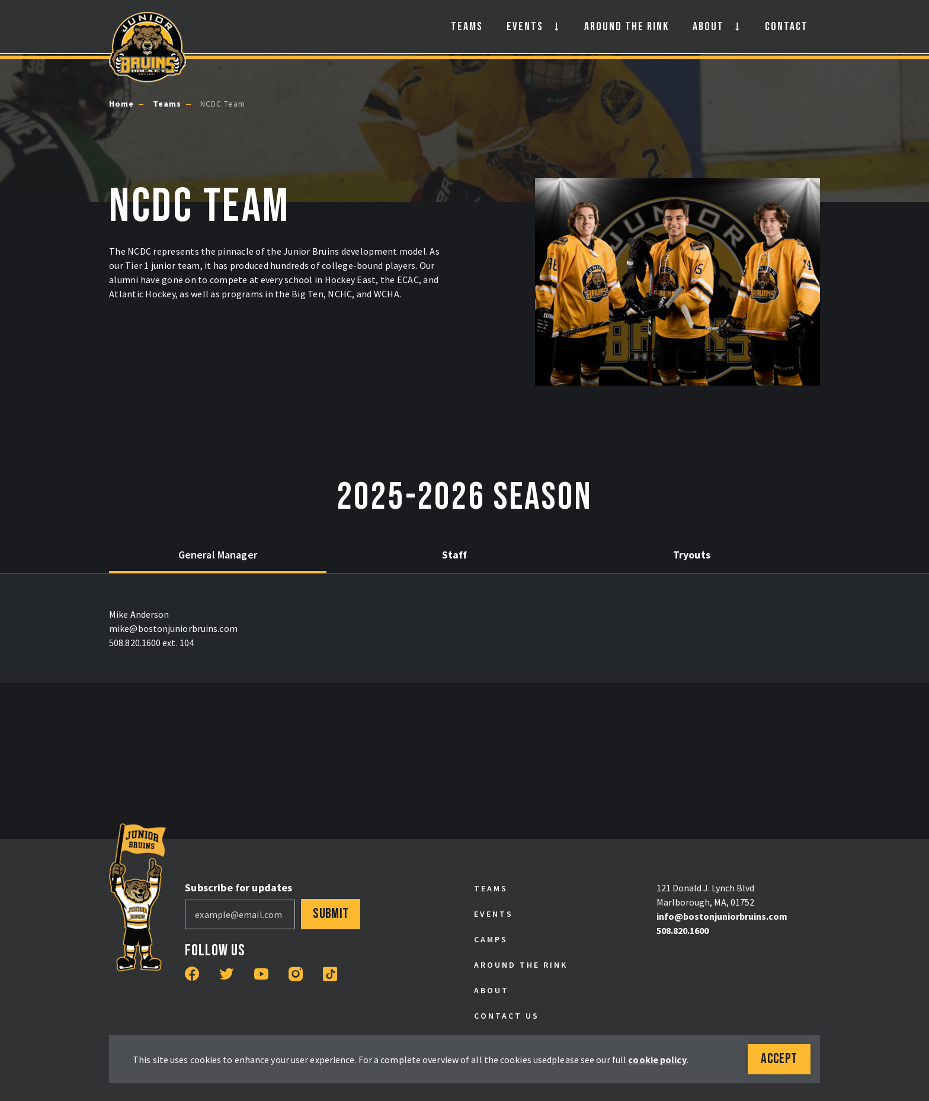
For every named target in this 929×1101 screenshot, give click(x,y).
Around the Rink (626, 27)
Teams (467, 27)
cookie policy (657, 1059)
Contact (786, 27)
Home (121, 103)
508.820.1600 (682, 930)
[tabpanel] (464, 628)
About (708, 27)
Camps (491, 939)
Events (525, 27)
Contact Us (506, 1015)
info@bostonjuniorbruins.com (721, 916)
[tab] (198, 555)
